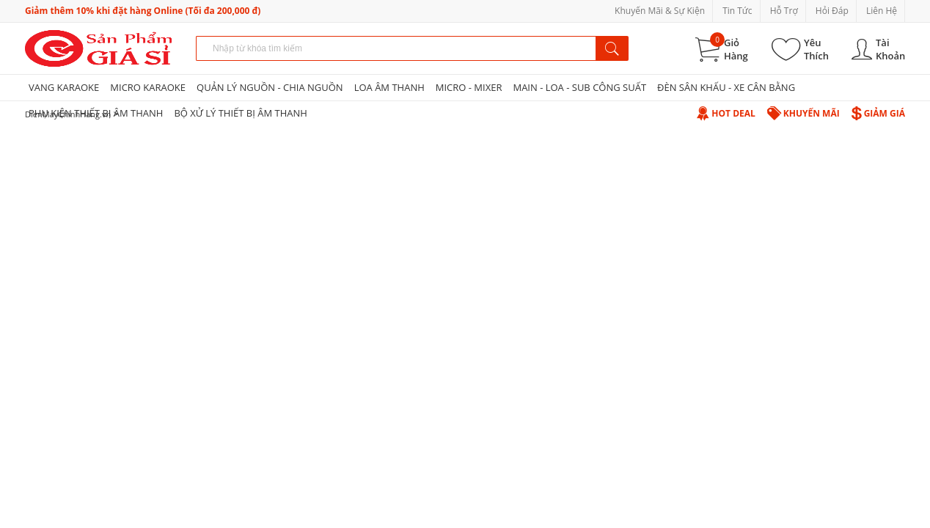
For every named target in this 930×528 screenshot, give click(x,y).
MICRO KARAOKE (148, 87)
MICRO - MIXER (469, 87)
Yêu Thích (816, 49)
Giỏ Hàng (736, 49)
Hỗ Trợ (784, 10)
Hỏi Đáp (832, 10)
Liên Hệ (881, 10)
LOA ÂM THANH (389, 87)
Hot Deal (726, 113)
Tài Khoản (890, 49)
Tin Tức (737, 10)
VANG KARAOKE (64, 87)
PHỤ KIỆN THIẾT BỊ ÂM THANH (96, 113)
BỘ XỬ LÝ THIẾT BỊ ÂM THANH (240, 113)
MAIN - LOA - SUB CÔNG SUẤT (579, 87)
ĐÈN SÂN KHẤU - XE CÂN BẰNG (726, 87)
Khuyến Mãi (803, 113)
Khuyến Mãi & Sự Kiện (660, 10)
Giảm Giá (878, 113)
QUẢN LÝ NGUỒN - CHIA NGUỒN (270, 87)
